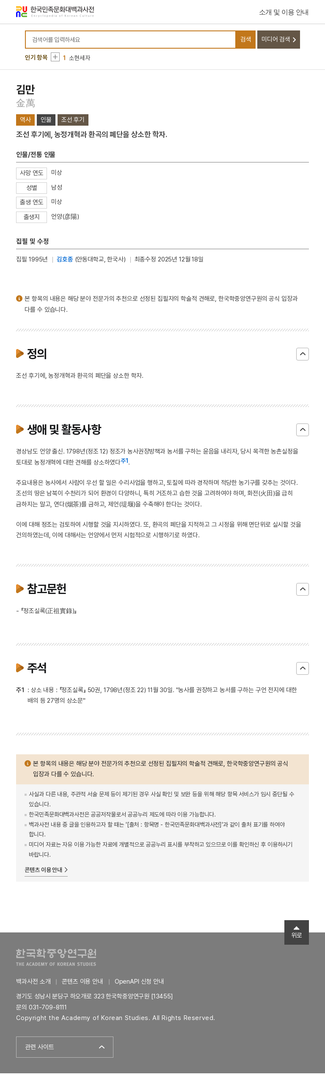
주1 (124, 462)
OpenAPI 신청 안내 (139, 983)
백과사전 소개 (33, 983)
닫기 (302, 355)
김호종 (65, 261)
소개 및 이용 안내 (284, 12)
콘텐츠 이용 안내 (43, 871)
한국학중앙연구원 (56, 958)
